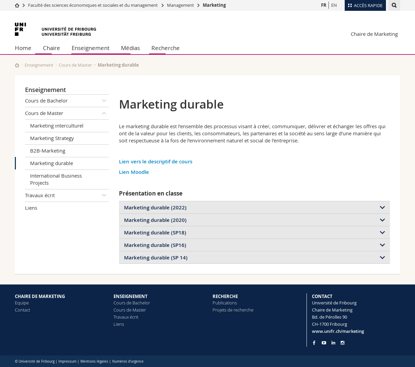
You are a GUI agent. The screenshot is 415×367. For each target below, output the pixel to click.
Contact (22, 310)
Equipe (22, 303)
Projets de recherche (233, 310)
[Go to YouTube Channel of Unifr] (324, 343)
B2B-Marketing (47, 150)
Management (181, 5)
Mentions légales (94, 361)
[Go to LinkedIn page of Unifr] (333, 343)
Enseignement (90, 48)
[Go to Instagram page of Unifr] (342, 343)
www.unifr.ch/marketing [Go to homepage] (338, 331)
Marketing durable (51, 163)
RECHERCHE (225, 296)
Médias (130, 48)
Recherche (165, 48)
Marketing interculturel (56, 125)
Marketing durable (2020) (155, 220)
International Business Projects (56, 179)
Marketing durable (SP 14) (156, 257)
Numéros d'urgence (128, 361)
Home (23, 48)
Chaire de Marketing (374, 33)
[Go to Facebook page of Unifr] (314, 343)
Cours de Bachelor (67, 101)
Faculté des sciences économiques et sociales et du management (93, 5)
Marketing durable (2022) (155, 207)
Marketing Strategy (52, 138)
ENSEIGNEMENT (131, 296)
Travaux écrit (67, 195)
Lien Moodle (134, 172)
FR (323, 5)
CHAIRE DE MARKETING (40, 296)
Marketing (214, 5)
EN (334, 5)
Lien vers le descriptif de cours (156, 161)
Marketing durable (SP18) (155, 232)
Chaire (51, 48)
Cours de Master (75, 65)
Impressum (67, 361)
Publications (225, 303)
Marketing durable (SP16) (155, 245)
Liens (31, 207)
